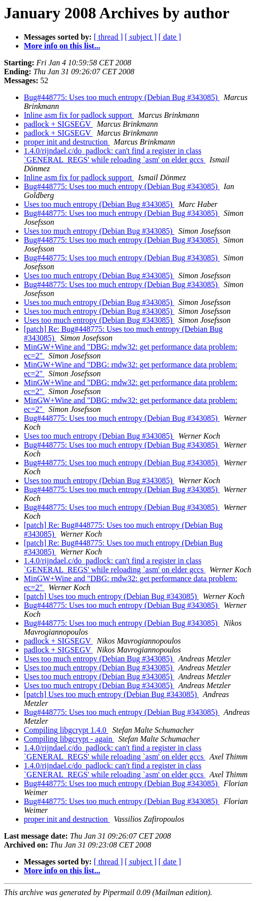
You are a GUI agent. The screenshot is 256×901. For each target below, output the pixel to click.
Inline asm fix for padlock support (79, 115)
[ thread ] (108, 37)
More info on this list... (62, 46)
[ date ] (170, 37)
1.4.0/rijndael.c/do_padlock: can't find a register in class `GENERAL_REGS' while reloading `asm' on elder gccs (114, 155)
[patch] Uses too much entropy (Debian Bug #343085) (111, 596)
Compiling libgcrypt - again (69, 739)
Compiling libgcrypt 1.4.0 (66, 730)
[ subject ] (141, 37)
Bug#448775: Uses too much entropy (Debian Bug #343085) (122, 97)
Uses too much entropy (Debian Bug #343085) (99, 204)
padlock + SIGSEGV (58, 124)
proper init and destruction (67, 142)
